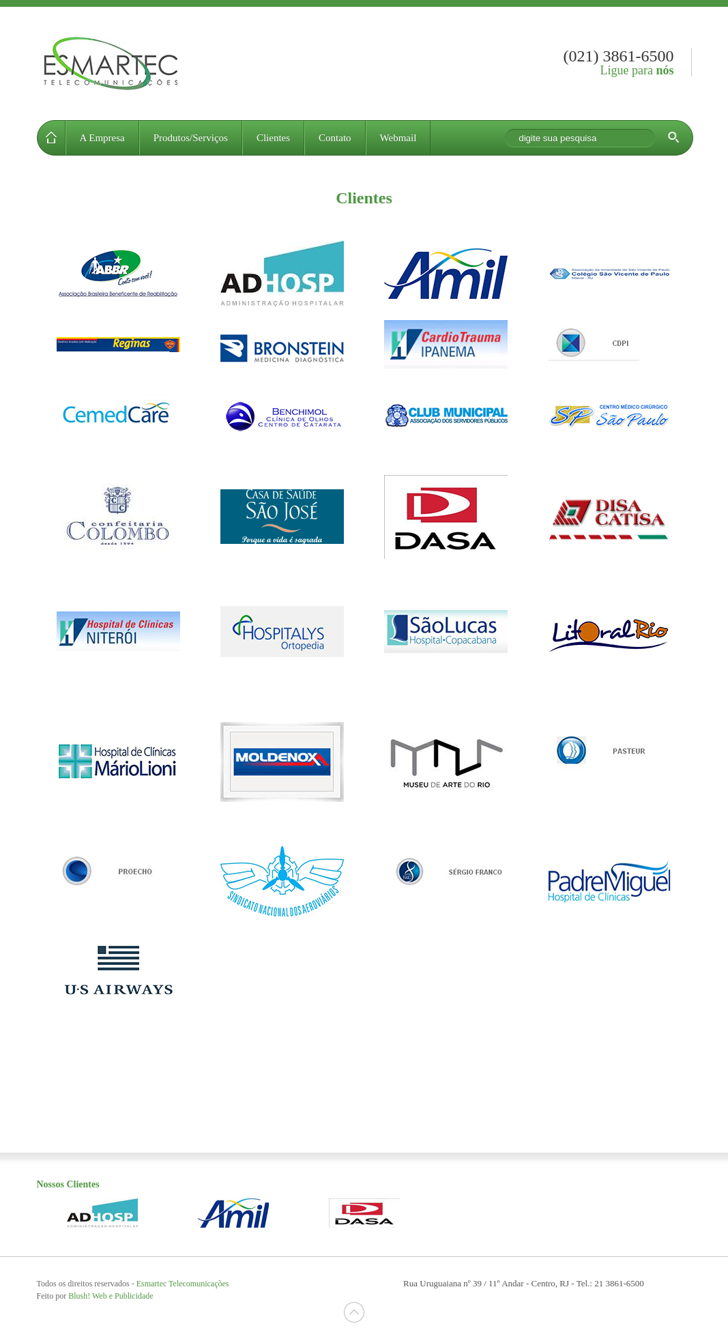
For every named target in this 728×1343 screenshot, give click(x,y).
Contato (335, 137)
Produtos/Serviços (191, 137)
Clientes (273, 137)
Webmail (398, 137)
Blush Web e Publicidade (110, 1296)
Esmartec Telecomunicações (110, 63)
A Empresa (102, 137)
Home (51, 138)
